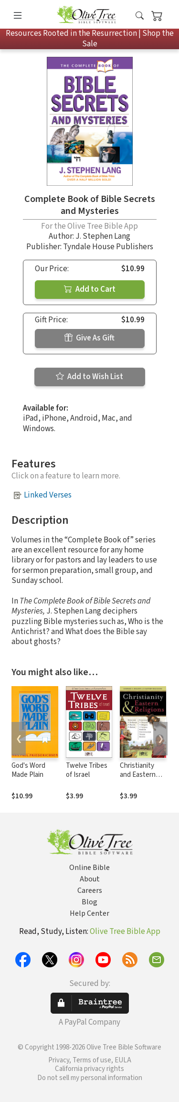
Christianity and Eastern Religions (138, 775)
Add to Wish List (89, 376)
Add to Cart (90, 289)
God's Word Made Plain (28, 770)
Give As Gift (89, 338)
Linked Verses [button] (48, 495)
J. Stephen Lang (102, 236)
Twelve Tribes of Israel (86, 770)
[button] (140, 16)
